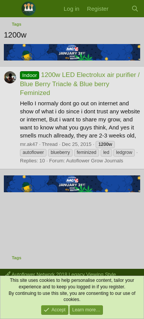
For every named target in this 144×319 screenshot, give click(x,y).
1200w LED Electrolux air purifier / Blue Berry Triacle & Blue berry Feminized (80, 84)
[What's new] (119, 9)
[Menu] (11, 8)
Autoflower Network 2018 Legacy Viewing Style (60, 274)
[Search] (134, 9)
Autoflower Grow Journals (94, 161)
